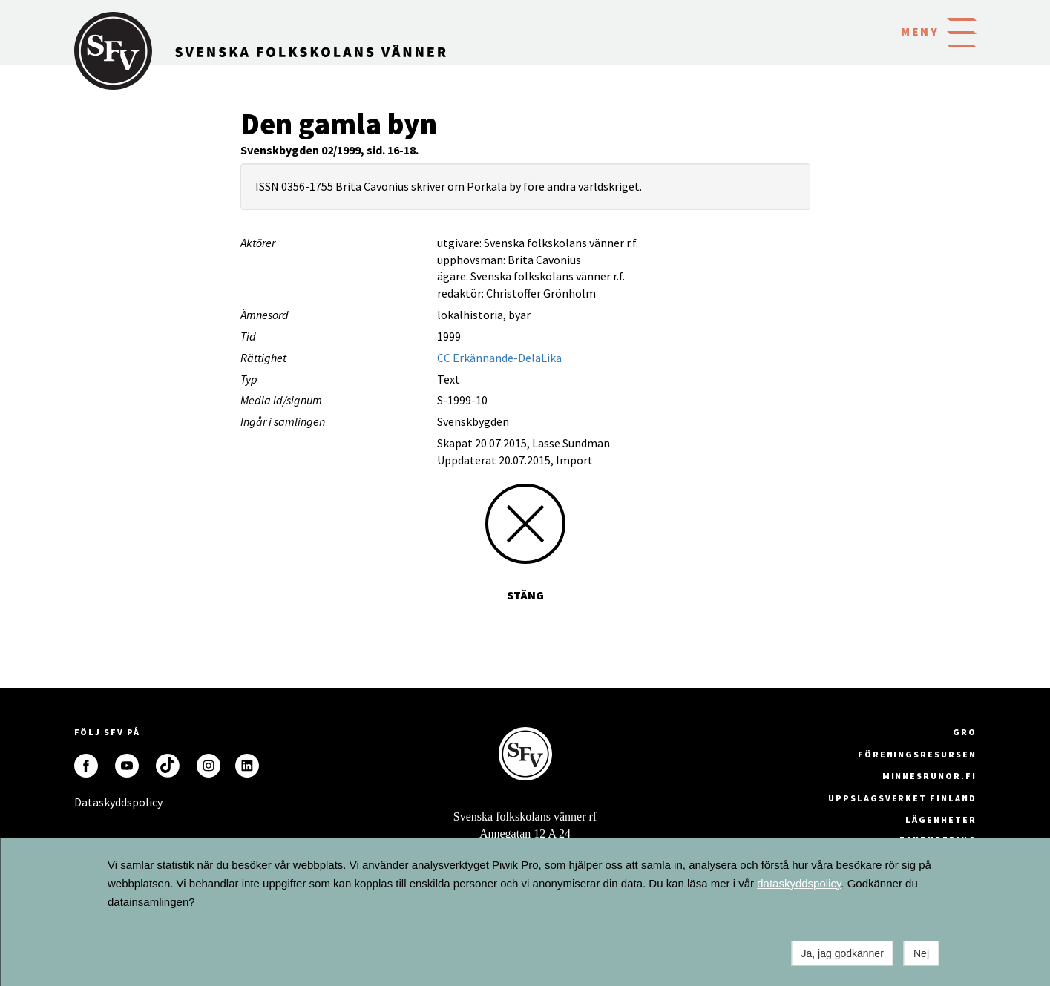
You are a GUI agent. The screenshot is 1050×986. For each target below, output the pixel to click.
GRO (965, 731)
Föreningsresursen (917, 754)
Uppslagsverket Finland (902, 797)
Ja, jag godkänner (842, 953)
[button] (962, 31)
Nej (921, 953)
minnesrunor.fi (929, 775)
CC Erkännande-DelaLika (499, 357)
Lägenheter (940, 819)
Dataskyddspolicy (86, 802)
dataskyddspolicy (799, 883)
